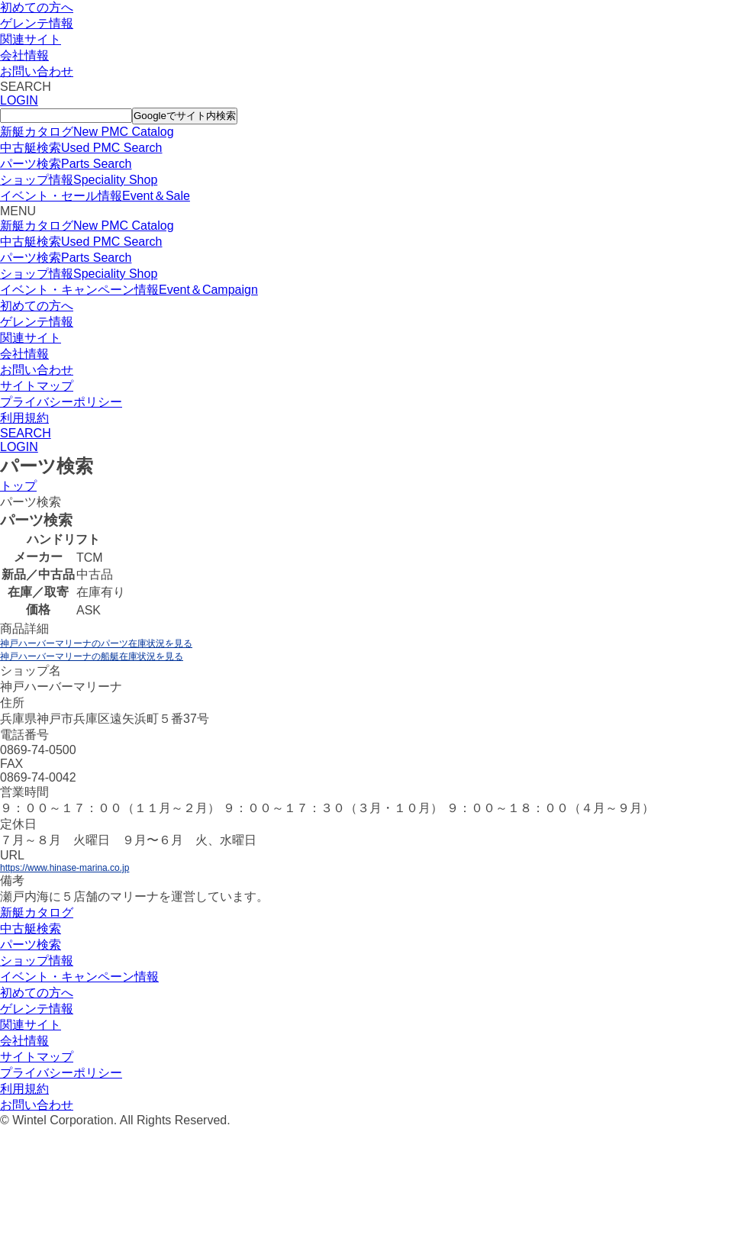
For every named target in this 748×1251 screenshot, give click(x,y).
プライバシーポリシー (61, 401)
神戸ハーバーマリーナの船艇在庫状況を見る (91, 656)
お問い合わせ (36, 71)
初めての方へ (36, 7)
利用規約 (24, 417)
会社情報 (24, 55)
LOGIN (19, 100)
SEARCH (25, 433)
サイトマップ (36, 385)
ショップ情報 (36, 960)
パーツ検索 (30, 944)
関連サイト (30, 39)
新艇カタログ (36, 912)
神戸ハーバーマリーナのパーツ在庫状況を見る (96, 643)
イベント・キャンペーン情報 (79, 976)
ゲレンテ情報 (36, 23)
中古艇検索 (30, 928)
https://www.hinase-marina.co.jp (64, 867)
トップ (18, 485)
